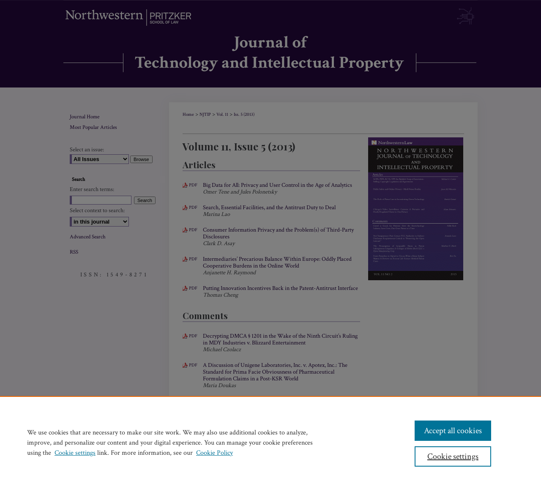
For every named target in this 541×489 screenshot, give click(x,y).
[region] (270, 442)
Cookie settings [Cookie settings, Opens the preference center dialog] (452, 456)
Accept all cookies (453, 430)
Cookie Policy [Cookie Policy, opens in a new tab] (214, 452)
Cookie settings (75, 452)
